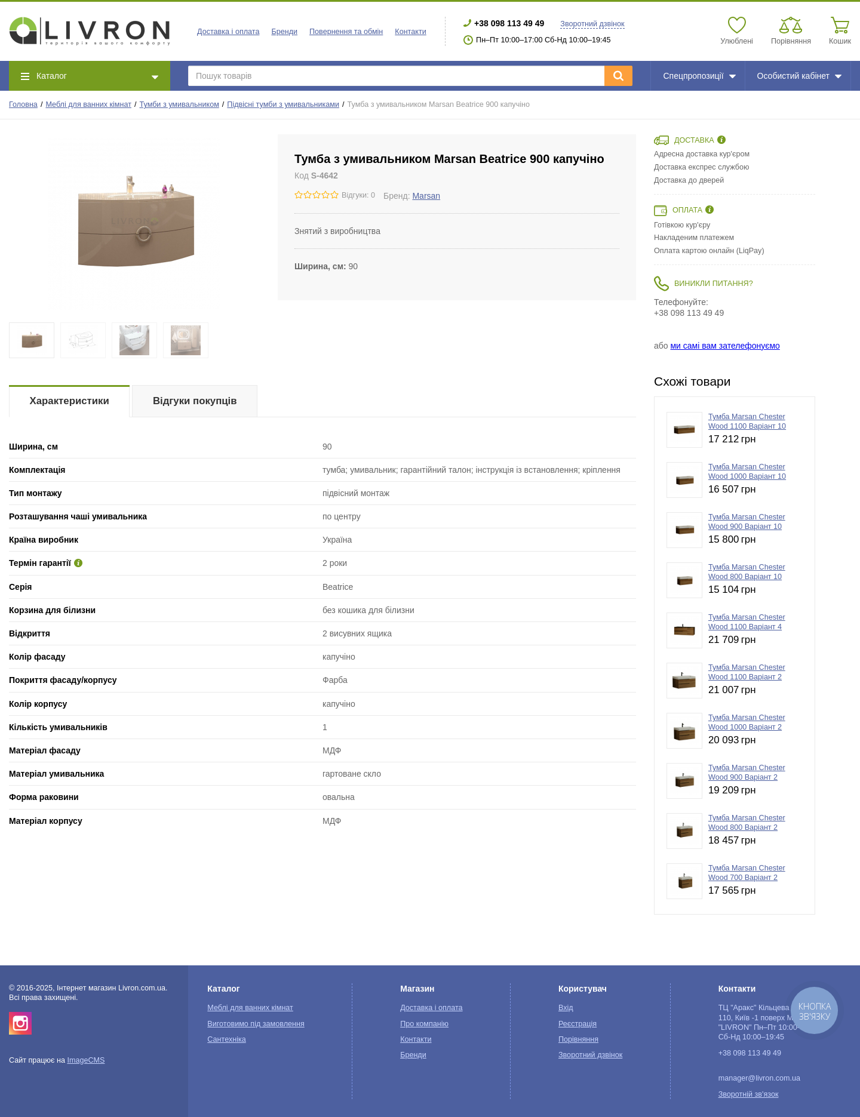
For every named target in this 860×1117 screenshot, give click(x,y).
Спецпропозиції (699, 76)
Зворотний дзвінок (592, 24)
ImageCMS (86, 1060)
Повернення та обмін (346, 31)
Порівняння (578, 1039)
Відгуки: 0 (358, 195)
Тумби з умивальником (179, 104)
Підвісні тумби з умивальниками (283, 104)
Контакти (410, 31)
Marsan (426, 196)
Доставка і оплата (228, 31)
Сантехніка (226, 1039)
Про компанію (424, 1024)
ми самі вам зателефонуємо (724, 345)
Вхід (565, 1008)
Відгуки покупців (195, 401)
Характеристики (69, 401)
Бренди (284, 31)
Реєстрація (577, 1024)
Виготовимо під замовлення (255, 1024)
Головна (23, 104)
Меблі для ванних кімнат (88, 104)
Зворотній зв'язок (748, 1094)
